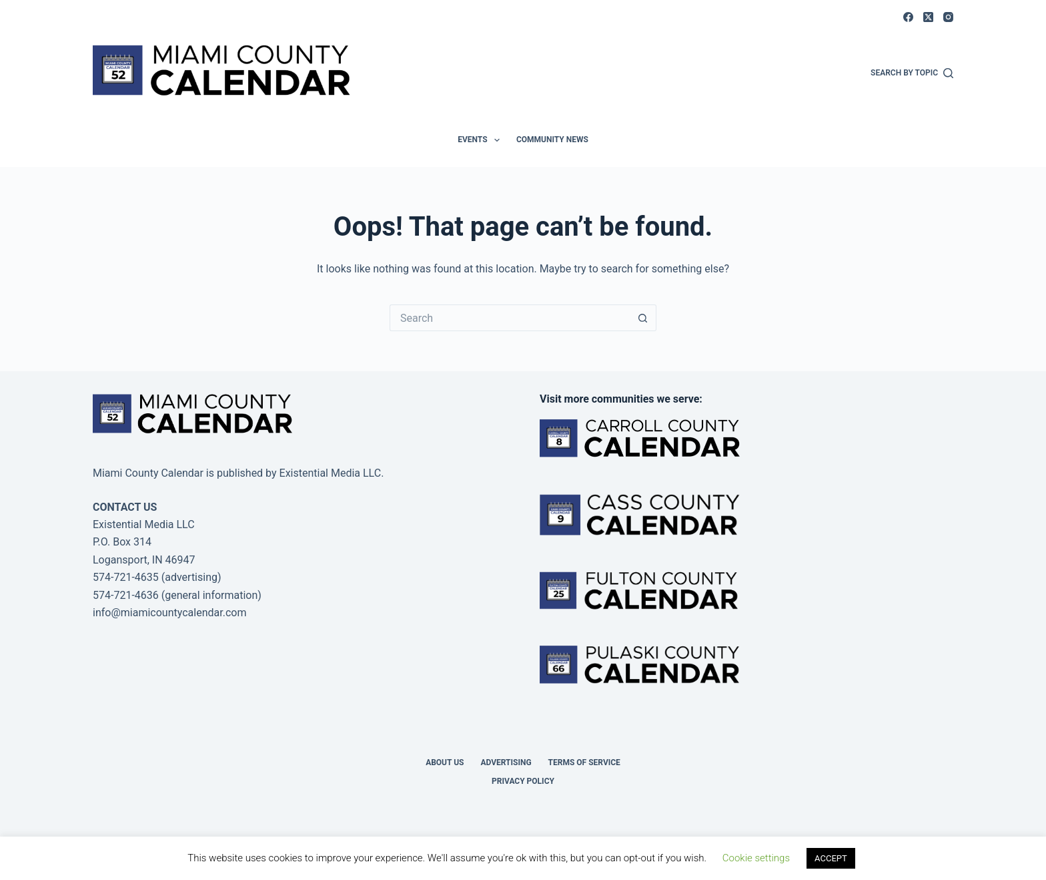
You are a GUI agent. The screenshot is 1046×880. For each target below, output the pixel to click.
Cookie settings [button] (756, 858)
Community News (552, 139)
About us (445, 762)
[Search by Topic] (912, 73)
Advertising (505, 762)
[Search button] (643, 317)
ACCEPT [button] (831, 858)
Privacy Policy (523, 781)
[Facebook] (908, 17)
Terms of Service (584, 762)
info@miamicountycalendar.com (169, 612)
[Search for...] (510, 317)
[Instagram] (948, 17)
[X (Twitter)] (928, 17)
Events (481, 140)
